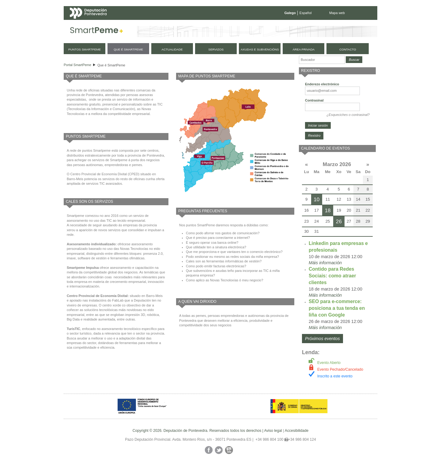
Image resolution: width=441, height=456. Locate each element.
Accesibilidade (296, 430)
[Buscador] (322, 60)
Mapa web (337, 13)
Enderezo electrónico (322, 84)
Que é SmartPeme (111, 65)
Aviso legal (273, 430)
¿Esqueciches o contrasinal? (348, 115)
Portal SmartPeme (77, 65)
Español (306, 13)
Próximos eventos (322, 338)
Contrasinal (314, 100)
